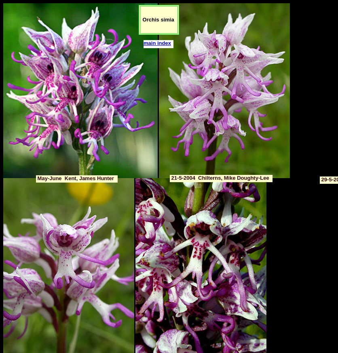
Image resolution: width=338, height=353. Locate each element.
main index (157, 43)
